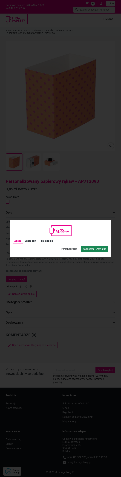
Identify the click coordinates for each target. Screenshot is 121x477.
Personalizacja (69, 248)
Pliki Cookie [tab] (46, 240)
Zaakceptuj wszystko (94, 248)
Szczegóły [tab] (30, 240)
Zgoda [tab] (18, 240)
